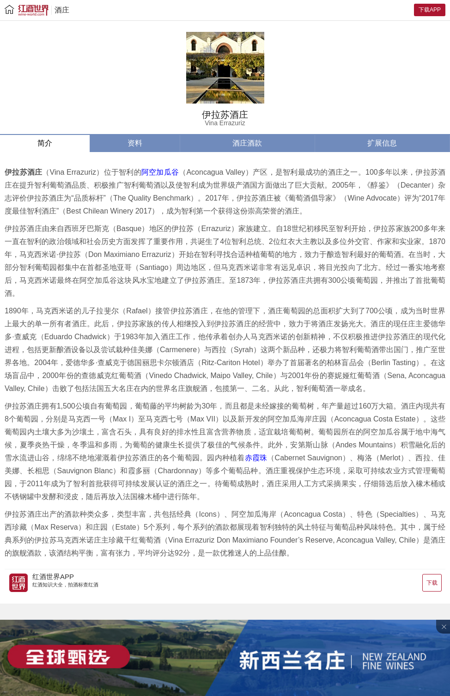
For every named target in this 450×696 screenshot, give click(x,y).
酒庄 (62, 10)
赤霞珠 (256, 458)
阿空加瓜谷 (160, 172)
